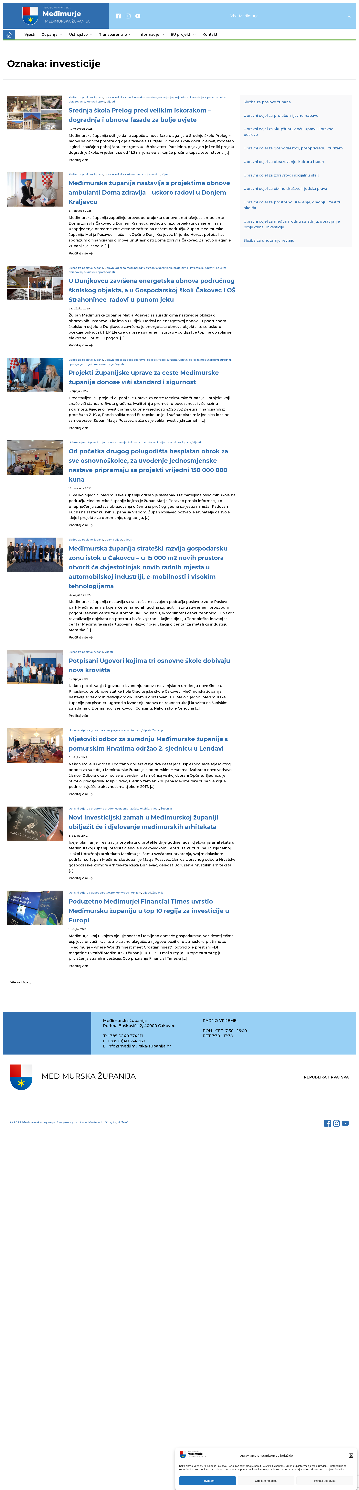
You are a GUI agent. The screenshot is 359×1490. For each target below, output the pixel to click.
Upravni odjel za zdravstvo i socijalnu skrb (132, 174)
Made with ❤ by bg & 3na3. (108, 1122)
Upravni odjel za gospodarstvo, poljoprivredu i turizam (140, 359)
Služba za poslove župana (86, 97)
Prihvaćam (208, 1480)
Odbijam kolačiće (266, 1480)
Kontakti (210, 34)
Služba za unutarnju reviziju (269, 240)
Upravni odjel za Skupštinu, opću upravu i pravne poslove (288, 132)
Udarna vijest (78, 442)
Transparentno (115, 34)
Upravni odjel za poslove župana (169, 442)
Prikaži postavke (324, 1480)
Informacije (151, 34)
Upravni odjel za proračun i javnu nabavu (281, 115)
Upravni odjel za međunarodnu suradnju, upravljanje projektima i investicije (154, 97)
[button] (351, 1456)
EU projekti (183, 34)
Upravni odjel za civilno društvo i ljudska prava (285, 189)
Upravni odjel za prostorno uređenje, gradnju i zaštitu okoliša (109, 808)
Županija (52, 34)
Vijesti (30, 34)
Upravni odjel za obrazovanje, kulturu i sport (117, 442)
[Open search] (349, 16)
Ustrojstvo (80, 34)
